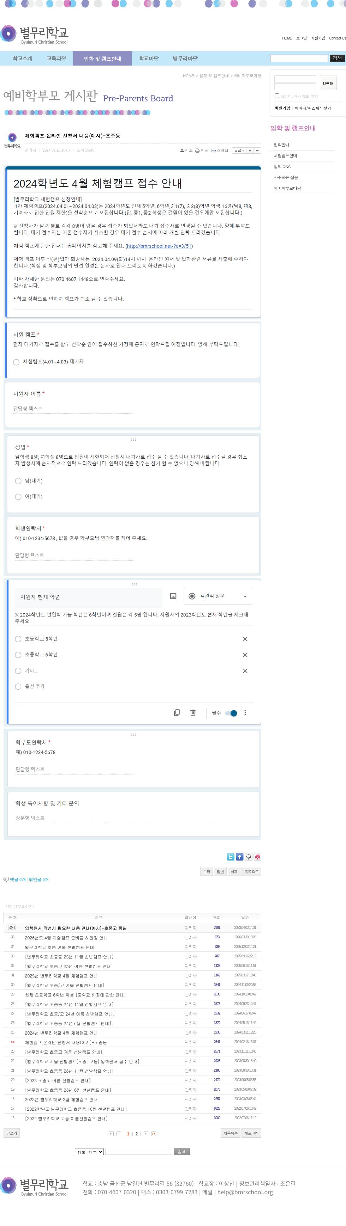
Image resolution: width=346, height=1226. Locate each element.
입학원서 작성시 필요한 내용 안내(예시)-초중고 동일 (76, 928)
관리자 (190, 928)
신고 (187, 150)
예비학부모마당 (247, 75)
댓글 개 (18, 879)
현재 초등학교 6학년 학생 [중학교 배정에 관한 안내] (75, 995)
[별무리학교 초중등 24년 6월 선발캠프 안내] (68, 1023)
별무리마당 (185, 58)
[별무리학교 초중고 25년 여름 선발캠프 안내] (69, 966)
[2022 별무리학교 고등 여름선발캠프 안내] (66, 1118)
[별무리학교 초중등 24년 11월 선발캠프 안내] (69, 1004)
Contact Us (337, 38)
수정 (206, 871)
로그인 (301, 38)
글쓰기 (11, 1133)
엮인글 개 (39, 879)
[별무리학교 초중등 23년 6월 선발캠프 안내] (68, 1090)
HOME (287, 38)
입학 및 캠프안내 (102, 58)
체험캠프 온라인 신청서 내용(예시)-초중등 (66, 1042)
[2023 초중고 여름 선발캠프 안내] (58, 1080)
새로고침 (251, 1133)
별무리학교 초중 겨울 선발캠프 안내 (59, 947)
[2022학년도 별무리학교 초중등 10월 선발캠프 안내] (76, 1109)
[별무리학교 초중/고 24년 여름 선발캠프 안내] (70, 1014)
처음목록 (230, 1133)
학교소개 (22, 58)
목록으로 (251, 871)
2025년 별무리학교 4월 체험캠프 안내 (61, 976)
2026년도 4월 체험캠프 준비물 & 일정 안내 (66, 937)
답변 (220, 871)
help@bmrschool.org (245, 1192)
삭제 (234, 871)
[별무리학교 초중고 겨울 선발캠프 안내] (64, 1052)
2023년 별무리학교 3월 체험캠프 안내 (61, 1099)
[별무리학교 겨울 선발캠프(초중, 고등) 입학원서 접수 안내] (82, 1061)
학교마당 (149, 58)
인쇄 (202, 150)
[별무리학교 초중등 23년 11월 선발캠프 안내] (69, 1071)
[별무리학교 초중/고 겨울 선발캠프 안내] (65, 985)
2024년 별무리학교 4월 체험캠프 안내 (61, 1033)
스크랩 (220, 150)
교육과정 (56, 58)
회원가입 (318, 38)
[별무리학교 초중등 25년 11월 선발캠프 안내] (69, 957)
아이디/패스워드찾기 (312, 108)
